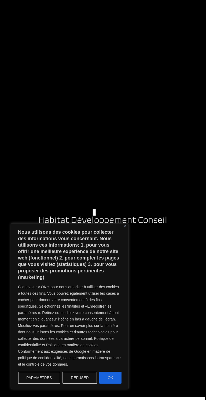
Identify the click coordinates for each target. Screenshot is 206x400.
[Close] (125, 226)
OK (110, 378)
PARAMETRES (39, 378)
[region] (70, 306)
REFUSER (80, 378)
